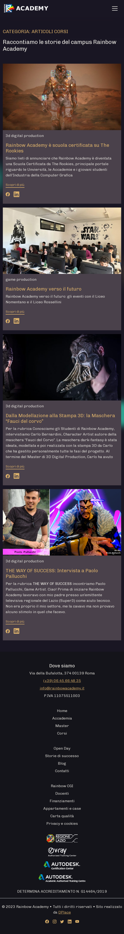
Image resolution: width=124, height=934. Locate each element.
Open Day (62, 748)
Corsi (62, 733)
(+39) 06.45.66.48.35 (62, 680)
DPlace (64, 912)
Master (62, 726)
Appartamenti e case (62, 808)
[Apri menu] (114, 8)
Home (62, 710)
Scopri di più (15, 185)
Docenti (62, 793)
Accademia (62, 718)
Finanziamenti (62, 801)
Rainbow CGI (62, 786)
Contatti (62, 771)
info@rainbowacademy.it (62, 688)
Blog (62, 763)
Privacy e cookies (62, 823)
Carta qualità (62, 816)
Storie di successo (62, 756)
